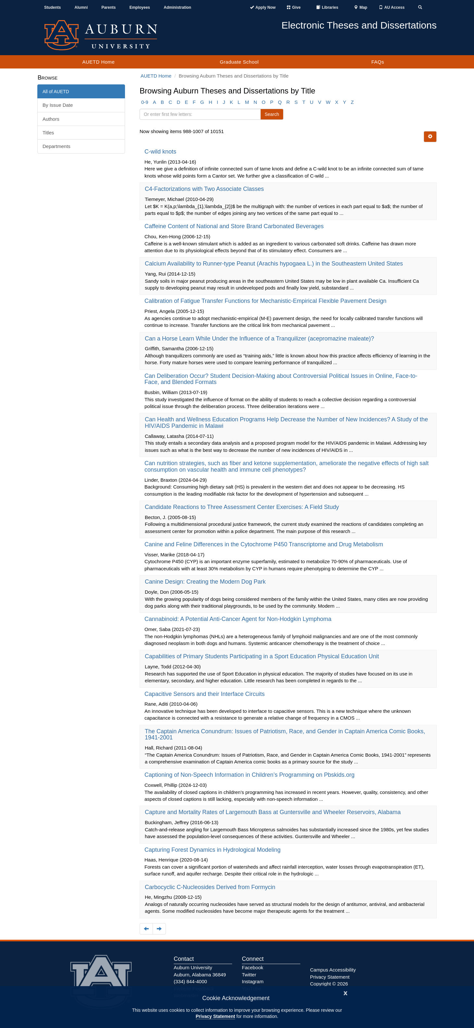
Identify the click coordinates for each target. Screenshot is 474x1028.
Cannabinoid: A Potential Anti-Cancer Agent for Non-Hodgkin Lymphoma (238, 619)
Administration (177, 7)
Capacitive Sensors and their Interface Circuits (205, 694)
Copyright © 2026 (329, 983)
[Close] (345, 992)
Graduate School (239, 62)
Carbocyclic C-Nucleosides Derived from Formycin (211, 887)
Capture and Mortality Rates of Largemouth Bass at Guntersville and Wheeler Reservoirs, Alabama (273, 812)
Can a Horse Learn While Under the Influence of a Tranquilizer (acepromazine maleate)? (260, 338)
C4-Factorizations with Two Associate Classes (205, 189)
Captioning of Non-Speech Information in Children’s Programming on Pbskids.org (250, 775)
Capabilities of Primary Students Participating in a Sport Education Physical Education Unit (262, 656)
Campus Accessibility (333, 969)
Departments (56, 146)
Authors (51, 119)
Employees (140, 7)
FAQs (377, 62)
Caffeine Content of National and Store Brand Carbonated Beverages (234, 226)
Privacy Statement (215, 1016)
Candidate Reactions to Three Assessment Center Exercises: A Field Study (243, 507)
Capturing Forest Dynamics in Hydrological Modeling (213, 850)
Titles (48, 132)
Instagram (253, 981)
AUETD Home (98, 62)
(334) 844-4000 (190, 981)
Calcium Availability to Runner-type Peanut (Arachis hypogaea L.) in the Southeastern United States (275, 263)
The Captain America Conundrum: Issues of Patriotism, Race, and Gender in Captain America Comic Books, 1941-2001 (285, 734)
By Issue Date (58, 105)
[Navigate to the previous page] (146, 929)
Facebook (252, 967)
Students (52, 7)
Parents (108, 7)
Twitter (249, 974)
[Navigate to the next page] (159, 929)
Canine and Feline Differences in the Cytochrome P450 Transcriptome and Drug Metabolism (264, 544)
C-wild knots (161, 151)
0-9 (144, 102)
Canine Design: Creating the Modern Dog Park (206, 581)
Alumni (81, 7)
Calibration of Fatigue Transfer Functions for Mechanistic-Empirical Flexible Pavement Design (266, 301)
